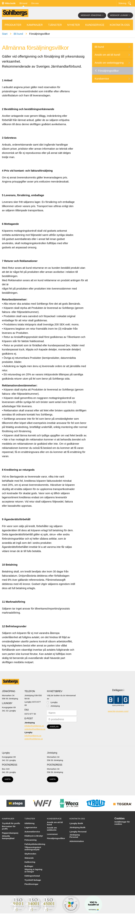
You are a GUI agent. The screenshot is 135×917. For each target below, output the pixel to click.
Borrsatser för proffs (9, 827)
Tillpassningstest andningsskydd (33, 848)
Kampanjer (35, 24)
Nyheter (73, 24)
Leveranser (52, 834)
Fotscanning (31, 840)
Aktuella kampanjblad (8, 837)
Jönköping (55, 706)
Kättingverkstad (32, 876)
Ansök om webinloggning (109, 62)
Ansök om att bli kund (55, 823)
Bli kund (23, 3)
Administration (76, 841)
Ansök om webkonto (52, 829)
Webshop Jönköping (91, 15)
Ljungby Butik (76, 823)
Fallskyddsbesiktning (35, 844)
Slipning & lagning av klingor (33, 870)
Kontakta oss (120, 24)
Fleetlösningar (31, 884)
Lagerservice (31, 827)
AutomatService (32, 831)
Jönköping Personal (74, 836)
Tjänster (55, 24)
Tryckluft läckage (33, 880)
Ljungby (54, 702)
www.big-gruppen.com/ (118, 711)
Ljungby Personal (77, 831)
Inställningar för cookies (122, 823)
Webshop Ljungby (119, 15)
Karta (8, 779)
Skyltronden (30, 854)
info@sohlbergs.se (33, 736)
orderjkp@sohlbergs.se (35, 729)
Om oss (35, 3)
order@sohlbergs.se (34, 739)
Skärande (29, 858)
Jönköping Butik (77, 827)
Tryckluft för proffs (11, 823)
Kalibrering (30, 862)
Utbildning (30, 823)
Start (5, 33)
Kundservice (94, 24)
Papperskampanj (10, 833)
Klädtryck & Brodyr (34, 836)
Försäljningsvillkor (108, 70)
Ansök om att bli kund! (107, 54)
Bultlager (29, 866)
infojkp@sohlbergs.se (34, 726)
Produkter (13, 24)
